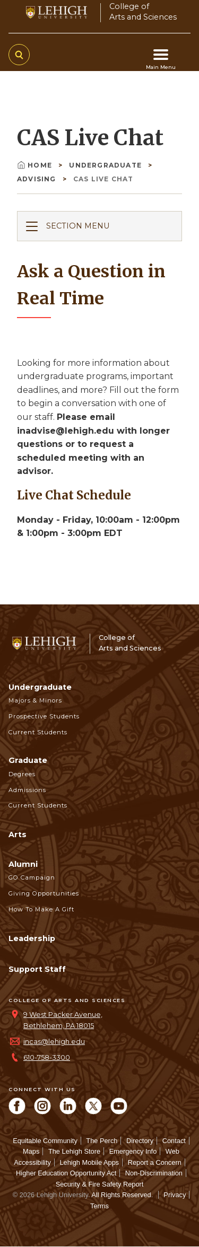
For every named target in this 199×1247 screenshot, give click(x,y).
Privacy (174, 1195)
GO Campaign (31, 877)
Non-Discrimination (154, 1173)
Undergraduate (106, 165)
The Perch (101, 1141)
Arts (17, 834)
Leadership (31, 938)
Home (35, 165)
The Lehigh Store (74, 1151)
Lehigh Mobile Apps (89, 1162)
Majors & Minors (35, 700)
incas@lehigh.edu (54, 1042)
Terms (99, 1206)
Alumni (23, 864)
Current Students (37, 732)
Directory (139, 1141)
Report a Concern (154, 1162)
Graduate (27, 760)
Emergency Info (133, 1151)
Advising (37, 179)
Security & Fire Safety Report (100, 1184)
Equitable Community (45, 1141)
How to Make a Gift (41, 909)
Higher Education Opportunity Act (66, 1173)
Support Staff (37, 969)
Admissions (27, 790)
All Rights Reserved (121, 1195)
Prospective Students (44, 716)
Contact (174, 1141)
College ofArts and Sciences (143, 11)
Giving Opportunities (43, 893)
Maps (31, 1151)
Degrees (22, 774)
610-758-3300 (46, 1057)
